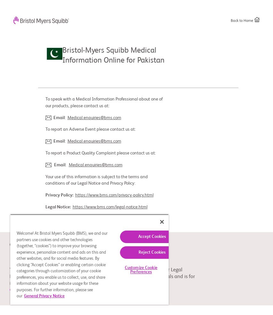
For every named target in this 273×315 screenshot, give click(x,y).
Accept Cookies (152, 237)
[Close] (162, 222)
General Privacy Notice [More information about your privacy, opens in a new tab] (44, 296)
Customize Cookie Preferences (141, 270)
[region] (89, 259)
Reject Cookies (152, 252)
